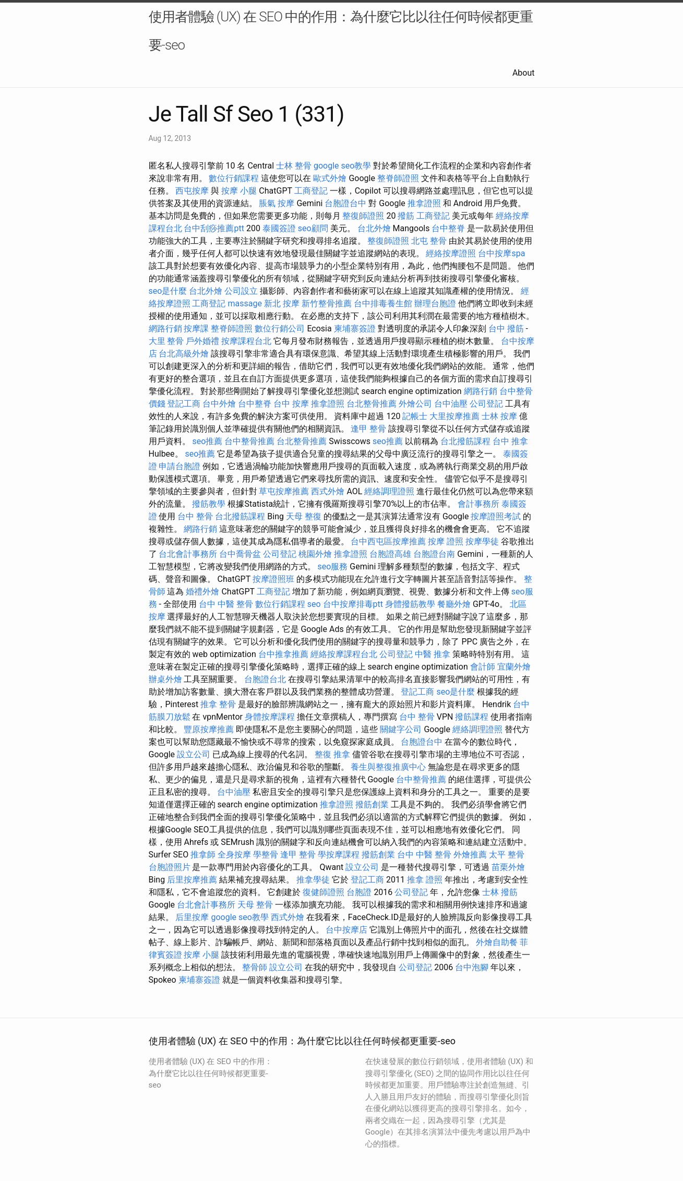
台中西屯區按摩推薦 (388, 541)
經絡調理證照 (389, 491)
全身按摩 (234, 855)
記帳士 (414, 416)
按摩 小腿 (239, 191)
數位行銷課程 (234, 178)
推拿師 (202, 855)
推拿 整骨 (218, 704)
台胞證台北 (265, 679)
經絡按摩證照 (451, 253)
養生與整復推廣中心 (388, 767)
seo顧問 (313, 228)
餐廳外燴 (454, 604)
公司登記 (486, 404)
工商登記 (311, 191)
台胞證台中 (345, 203)
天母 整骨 (255, 905)
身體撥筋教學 (410, 604)
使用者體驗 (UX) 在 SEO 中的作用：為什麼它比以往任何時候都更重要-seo (341, 31)
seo (314, 604)
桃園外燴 (315, 554)
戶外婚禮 (202, 341)
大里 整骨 (166, 341)
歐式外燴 (329, 178)
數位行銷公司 (280, 328)
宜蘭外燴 (514, 667)
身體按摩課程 (270, 717)
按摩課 (196, 328)
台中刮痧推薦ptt (214, 228)
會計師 (482, 667)
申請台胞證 (179, 466)
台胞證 (359, 892)
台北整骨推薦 (371, 404)
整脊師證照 (398, 178)
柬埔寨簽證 (355, 328)
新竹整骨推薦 (327, 303)
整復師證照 (363, 216)
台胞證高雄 (390, 554)
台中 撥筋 (506, 328)
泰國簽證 (279, 228)
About (523, 73)
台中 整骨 (195, 516)
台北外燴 (374, 228)
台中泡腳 (471, 967)
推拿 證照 (424, 880)
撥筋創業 (372, 804)
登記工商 (183, 404)
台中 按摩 (291, 404)
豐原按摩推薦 (209, 729)
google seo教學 (342, 166)
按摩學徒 (482, 541)
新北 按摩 (281, 303)
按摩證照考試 (496, 516)
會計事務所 (478, 504)
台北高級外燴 (184, 354)
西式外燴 (327, 491)
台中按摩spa (501, 253)
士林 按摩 (499, 416)
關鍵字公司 (401, 729)
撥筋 (406, 216)
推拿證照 (424, 203)
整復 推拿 (332, 754)
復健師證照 (323, 892)
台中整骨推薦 (249, 441)
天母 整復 (303, 516)
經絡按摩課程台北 (343, 654)
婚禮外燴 (202, 592)
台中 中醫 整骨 (226, 604)
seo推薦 (207, 441)
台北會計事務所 (188, 554)
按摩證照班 (273, 579)
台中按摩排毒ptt (353, 604)
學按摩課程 (339, 855)
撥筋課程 (471, 717)
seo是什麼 (168, 291)
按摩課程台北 (246, 341)
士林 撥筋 (500, 892)
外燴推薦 (470, 855)
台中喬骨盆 (240, 554)
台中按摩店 (346, 930)
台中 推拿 (510, 441)
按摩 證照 (445, 541)
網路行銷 (165, 328)
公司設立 (241, 291)
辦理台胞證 (435, 303)
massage (244, 303)
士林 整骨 (293, 166)
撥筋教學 (208, 504)
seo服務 (332, 566)
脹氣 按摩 (276, 203)
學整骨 (265, 855)
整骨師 (254, 967)
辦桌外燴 (165, 679)
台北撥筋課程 (465, 441)
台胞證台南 (434, 554)
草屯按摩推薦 (284, 491)
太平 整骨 (506, 855)
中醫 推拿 (432, 654)
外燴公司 (415, 404)
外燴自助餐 (497, 942)
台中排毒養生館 (383, 303)
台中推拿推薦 (283, 654)
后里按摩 (192, 917)
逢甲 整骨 (368, 429)
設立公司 (193, 754)
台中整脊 (448, 228)
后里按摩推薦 (192, 880)
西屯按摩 (192, 191)
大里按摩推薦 (454, 416)
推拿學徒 (313, 880)
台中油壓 (451, 404)
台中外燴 (219, 404)
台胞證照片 (169, 867)
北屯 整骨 (429, 241)
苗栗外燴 (508, 867)
